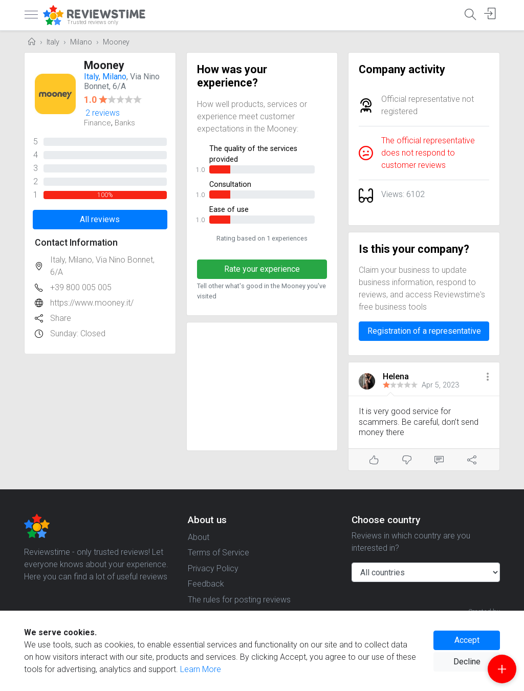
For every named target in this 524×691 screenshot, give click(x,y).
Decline (467, 661)
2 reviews (102, 113)
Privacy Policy (213, 568)
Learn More (200, 669)
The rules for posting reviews (239, 599)
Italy (53, 42)
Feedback (206, 584)
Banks (125, 122)
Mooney (116, 42)
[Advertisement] (262, 386)
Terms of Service (218, 552)
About (198, 537)
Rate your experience (262, 269)
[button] (487, 377)
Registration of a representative (424, 331)
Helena (396, 376)
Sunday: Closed (77, 333)
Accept (466, 640)
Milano (81, 42)
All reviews (100, 219)
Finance (97, 122)
